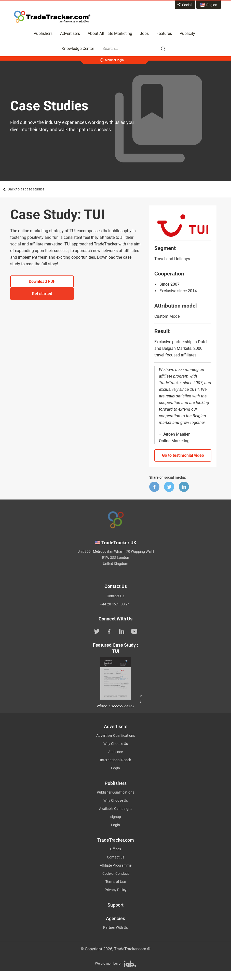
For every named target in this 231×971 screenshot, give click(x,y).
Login (115, 768)
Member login (114, 60)
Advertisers (70, 33)
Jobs (144, 33)
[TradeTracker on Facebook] (109, 631)
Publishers (43, 33)
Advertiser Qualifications (115, 735)
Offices (115, 849)
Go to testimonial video (183, 455)
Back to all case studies (26, 189)
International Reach (115, 760)
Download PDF (42, 281)
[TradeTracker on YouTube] (134, 631)
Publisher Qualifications (115, 792)
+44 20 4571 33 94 (115, 604)
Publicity (187, 33)
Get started (42, 293)
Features (164, 33)
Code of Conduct (115, 873)
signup (115, 817)
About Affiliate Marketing (110, 33)
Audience (115, 752)
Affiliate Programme (115, 865)
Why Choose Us (115, 744)
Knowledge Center (78, 48)
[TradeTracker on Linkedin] (122, 631)
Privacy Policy (116, 890)
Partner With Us (115, 927)
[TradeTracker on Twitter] (97, 631)
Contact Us (115, 596)
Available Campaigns (115, 809)
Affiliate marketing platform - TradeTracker (52, 17)
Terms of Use (115, 882)
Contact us (115, 857)
